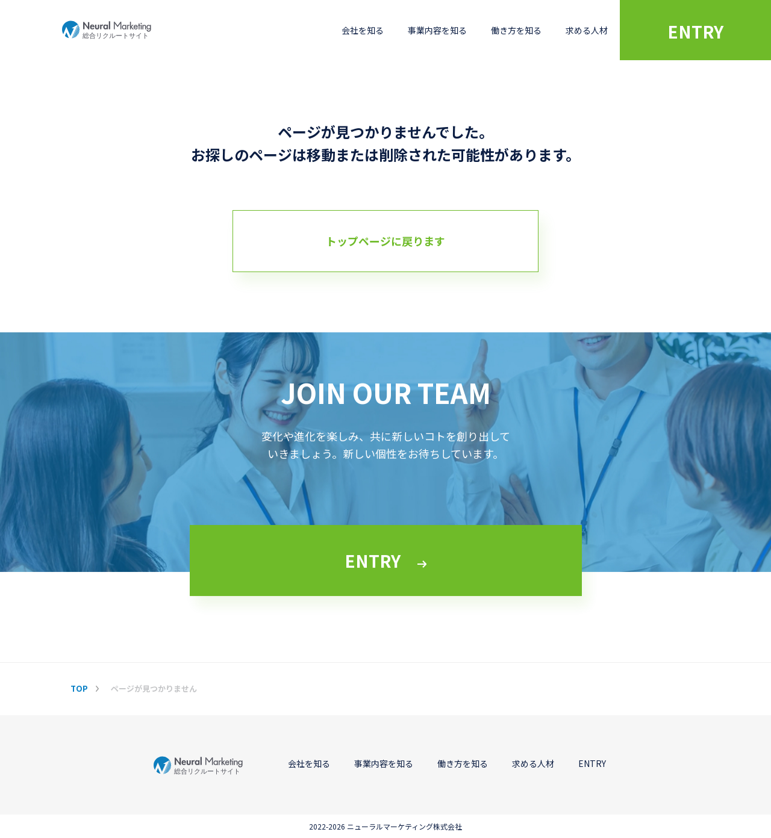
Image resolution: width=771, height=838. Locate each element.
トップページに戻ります (385, 241)
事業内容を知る (437, 30)
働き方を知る (516, 30)
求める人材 (587, 30)
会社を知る (363, 30)
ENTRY (695, 31)
